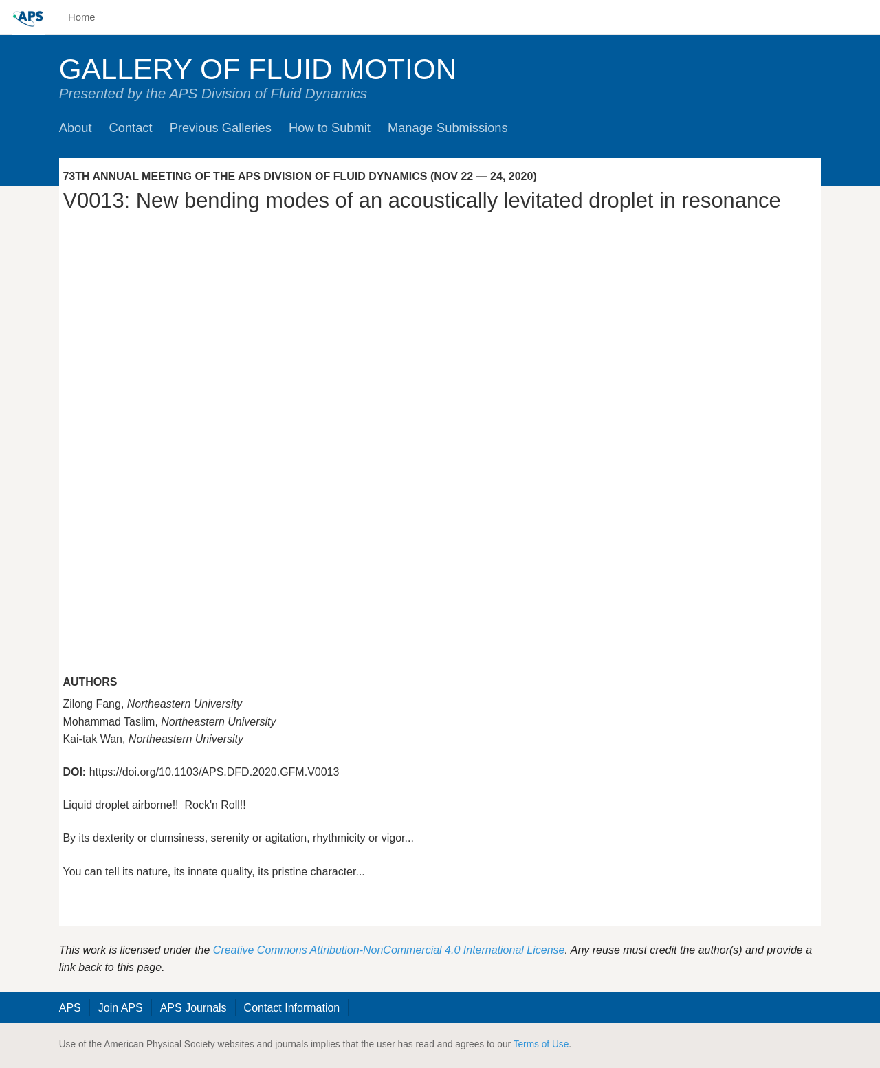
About (75, 127)
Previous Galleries (221, 127)
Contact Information (292, 1008)
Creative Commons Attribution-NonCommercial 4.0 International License (389, 950)
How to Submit (330, 127)
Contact (131, 127)
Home (82, 17)
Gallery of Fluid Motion (258, 69)
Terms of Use (541, 1044)
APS (70, 1008)
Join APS (120, 1008)
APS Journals (193, 1008)
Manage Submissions (448, 127)
